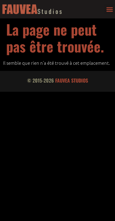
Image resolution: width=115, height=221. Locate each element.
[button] (109, 9)
